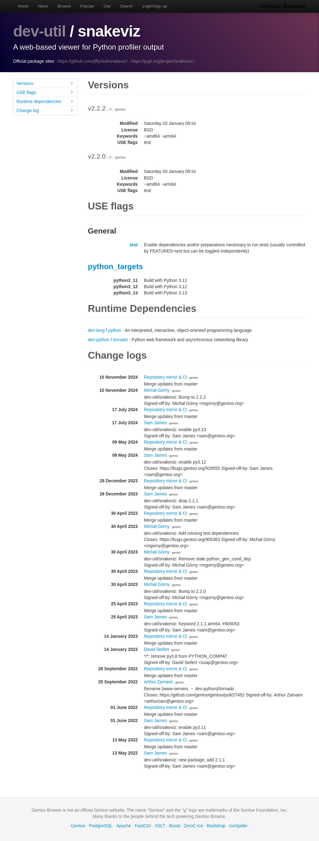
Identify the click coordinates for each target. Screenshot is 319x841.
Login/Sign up (154, 6)
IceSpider (238, 825)
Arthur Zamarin (158, 681)
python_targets (115, 266)
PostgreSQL (100, 825)
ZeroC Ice (193, 825)
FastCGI (143, 825)
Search (126, 6)
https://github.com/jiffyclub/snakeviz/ (92, 60)
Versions (45, 83)
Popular (87, 6)
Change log (45, 110)
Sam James (155, 422)
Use (107, 6)
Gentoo (78, 825)
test (134, 244)
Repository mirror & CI (165, 376)
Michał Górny (156, 389)
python (114, 329)
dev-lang (96, 329)
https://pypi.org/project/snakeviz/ (162, 60)
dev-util (39, 31)
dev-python (98, 339)
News (43, 6)
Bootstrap (216, 825)
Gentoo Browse (283, 6)
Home (23, 6)
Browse (64, 6)
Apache (123, 825)
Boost (174, 825)
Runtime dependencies (45, 101)
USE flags (45, 92)
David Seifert (156, 649)
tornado (120, 339)
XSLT (160, 825)
